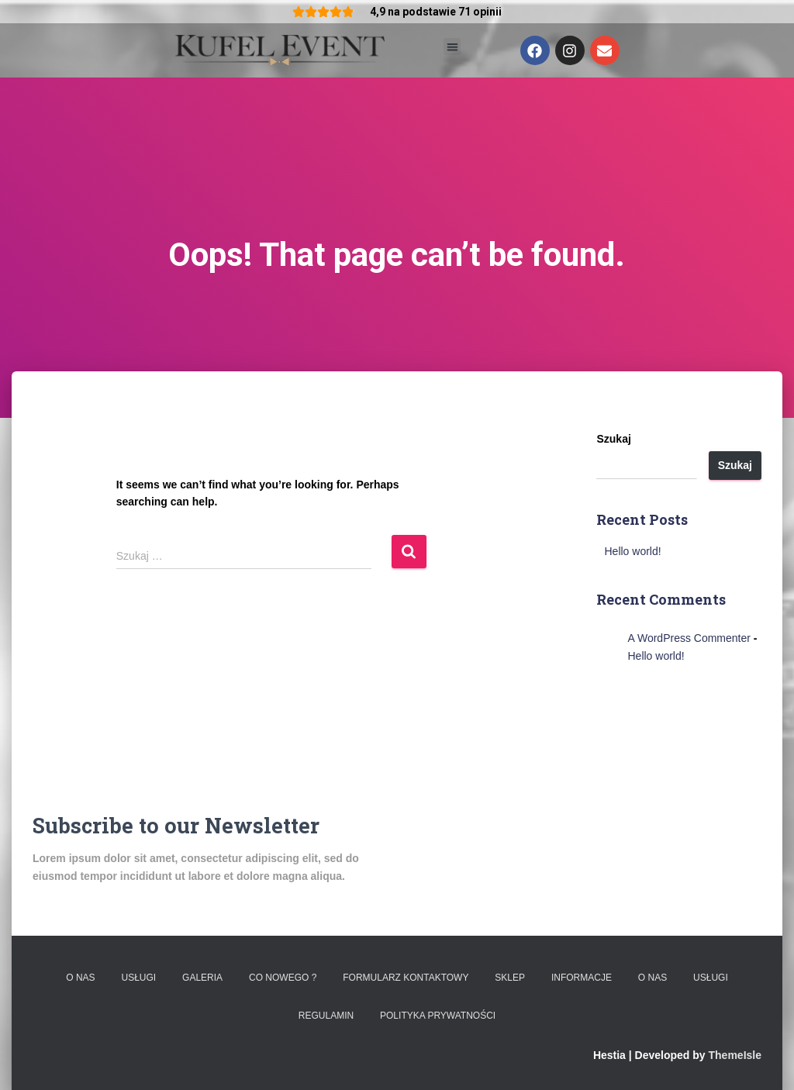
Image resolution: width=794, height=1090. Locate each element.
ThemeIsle (735, 1055)
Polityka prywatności (437, 1015)
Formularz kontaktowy (405, 977)
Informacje (581, 977)
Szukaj (613, 439)
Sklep (510, 977)
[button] (452, 47)
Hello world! (632, 551)
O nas (80, 977)
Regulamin (326, 1015)
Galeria (202, 977)
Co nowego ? (282, 977)
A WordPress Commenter (688, 638)
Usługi (138, 977)
